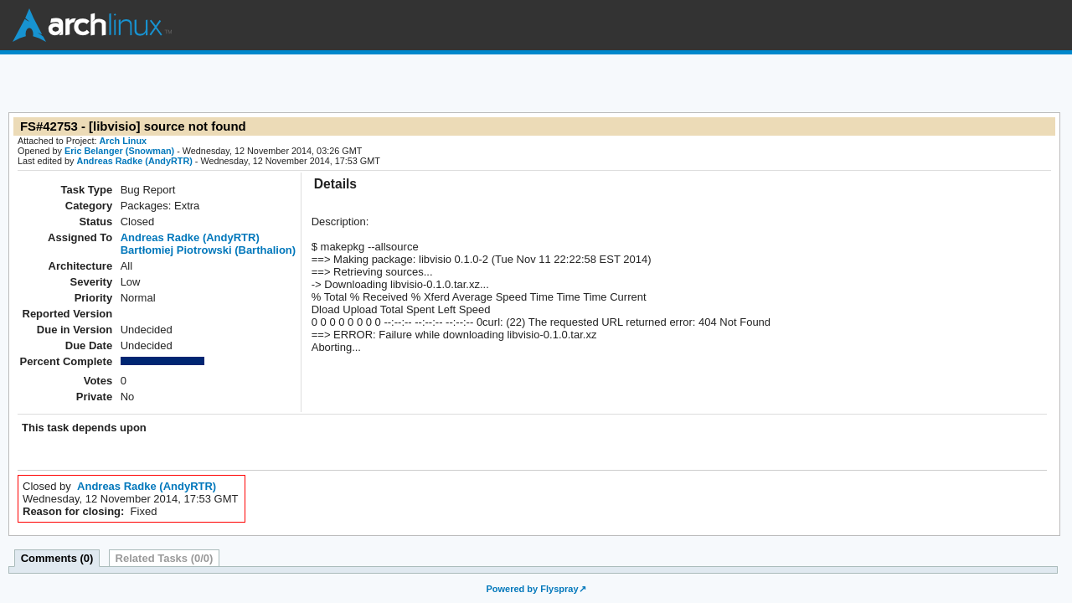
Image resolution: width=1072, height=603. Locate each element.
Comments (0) (57, 558)
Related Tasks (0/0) (165, 558)
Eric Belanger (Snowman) (119, 151)
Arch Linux (92, 25)
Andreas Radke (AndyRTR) (134, 161)
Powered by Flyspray (532, 589)
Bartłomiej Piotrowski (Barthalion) (208, 250)
